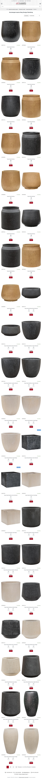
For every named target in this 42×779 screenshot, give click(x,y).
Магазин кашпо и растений (23, 777)
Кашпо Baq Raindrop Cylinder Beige (10, 607)
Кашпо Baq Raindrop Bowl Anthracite (31, 308)
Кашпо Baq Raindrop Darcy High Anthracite (10, 719)
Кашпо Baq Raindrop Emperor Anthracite (31, 719)
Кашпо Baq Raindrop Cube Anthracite (31, 457)
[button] (11, 53)
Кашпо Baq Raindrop (10, 84)
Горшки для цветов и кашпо (13, 9)
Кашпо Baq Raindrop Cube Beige (31, 495)
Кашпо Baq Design (29, 9)
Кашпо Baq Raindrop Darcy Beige (31, 644)
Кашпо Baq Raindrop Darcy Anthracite (31, 607)
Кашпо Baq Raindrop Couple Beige (11, 420)
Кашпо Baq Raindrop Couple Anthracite (31, 345)
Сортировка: (26, 15)
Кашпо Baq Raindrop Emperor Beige (10, 756)
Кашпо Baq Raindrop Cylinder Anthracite (31, 532)
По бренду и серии (22, 9)
